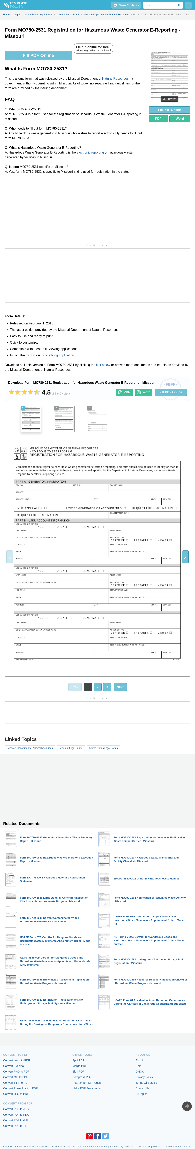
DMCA (140, 1071)
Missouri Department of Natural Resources (30, 748)
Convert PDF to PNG (16, 1114)
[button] (185, 557)
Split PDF (78, 1060)
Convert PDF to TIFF (16, 1125)
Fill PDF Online (38, 55)
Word (180, 118)
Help (138, 1066)
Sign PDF (78, 1071)
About (139, 1060)
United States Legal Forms (103, 748)
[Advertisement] (75, 208)
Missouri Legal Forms (71, 748)
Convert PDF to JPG (16, 1109)
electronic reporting (90, 152)
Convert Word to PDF (16, 1060)
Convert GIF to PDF (15, 1077)
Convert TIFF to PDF (16, 1082)
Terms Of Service (146, 1082)
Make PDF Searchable (86, 1088)
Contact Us (142, 1088)
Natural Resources (115, 78)
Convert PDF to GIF (15, 1120)
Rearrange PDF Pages (86, 1082)
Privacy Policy (144, 1077)
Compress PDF (82, 1077)
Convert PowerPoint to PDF (20, 1088)
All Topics (141, 1093)
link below (103, 365)
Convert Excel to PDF (16, 1066)
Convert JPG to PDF (16, 1093)
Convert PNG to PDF (16, 1071)
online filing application (58, 355)
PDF (158, 118)
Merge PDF (79, 1066)
